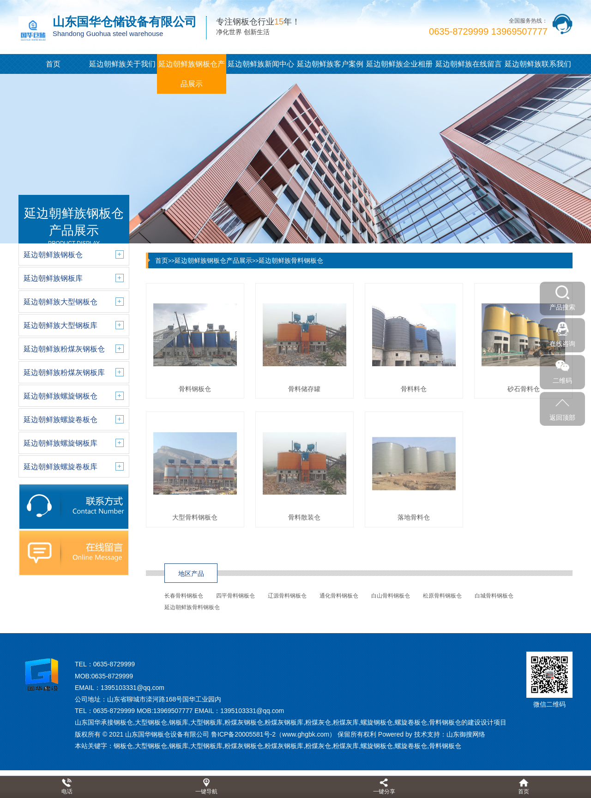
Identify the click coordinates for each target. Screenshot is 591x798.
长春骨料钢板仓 (183, 595)
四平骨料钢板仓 (235, 595)
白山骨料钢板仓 (390, 595)
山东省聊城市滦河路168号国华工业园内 (164, 699)
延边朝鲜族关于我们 (122, 64)
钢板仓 (123, 746)
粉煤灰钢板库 (284, 746)
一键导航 (206, 791)
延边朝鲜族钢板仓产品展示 (191, 74)
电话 (66, 791)
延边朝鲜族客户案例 (330, 64)
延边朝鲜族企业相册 (399, 64)
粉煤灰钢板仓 (243, 746)
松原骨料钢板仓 (442, 595)
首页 (53, 64)
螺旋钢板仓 (377, 746)
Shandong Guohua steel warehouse (108, 33)
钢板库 (178, 746)
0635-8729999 (114, 664)
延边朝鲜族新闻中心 (261, 64)
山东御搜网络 (465, 734)
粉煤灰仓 (318, 746)
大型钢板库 (206, 746)
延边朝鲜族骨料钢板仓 (291, 260)
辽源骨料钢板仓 (287, 595)
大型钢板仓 (151, 746)
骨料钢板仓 (445, 746)
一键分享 (384, 791)
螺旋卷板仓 (411, 746)
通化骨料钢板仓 (339, 595)
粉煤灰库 (346, 746)
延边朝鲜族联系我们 (538, 64)
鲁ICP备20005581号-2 (243, 734)
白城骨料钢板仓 (494, 595)
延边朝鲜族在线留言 (468, 64)
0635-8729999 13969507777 (488, 31)
